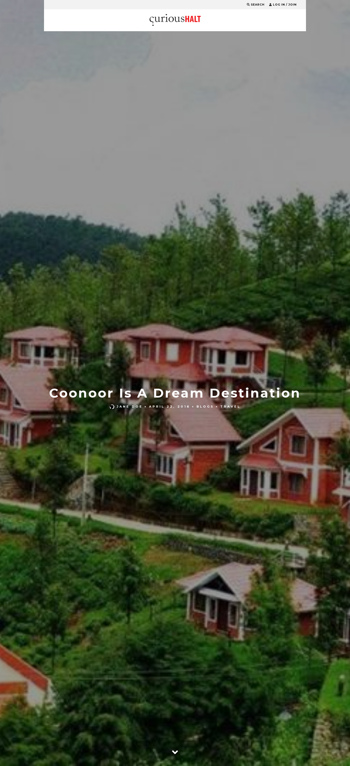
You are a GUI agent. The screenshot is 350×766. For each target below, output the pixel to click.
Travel (230, 406)
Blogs (205, 406)
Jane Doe (126, 406)
